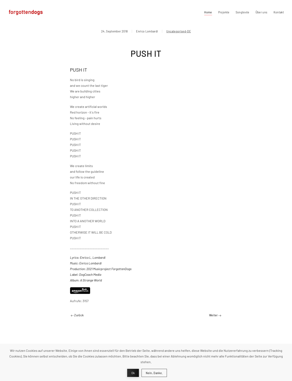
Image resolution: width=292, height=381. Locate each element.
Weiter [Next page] (215, 315)
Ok (133, 373)
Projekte (224, 12)
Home (208, 12)
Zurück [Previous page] (77, 315)
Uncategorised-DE (178, 31)
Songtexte (242, 12)
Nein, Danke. (154, 373)
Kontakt (279, 12)
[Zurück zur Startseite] (27, 12)
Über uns (261, 12)
